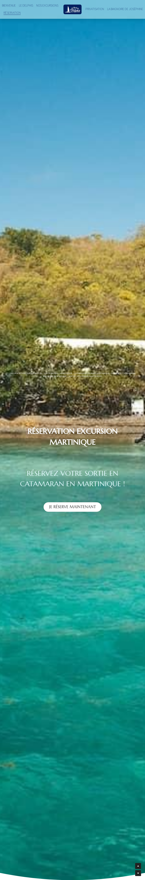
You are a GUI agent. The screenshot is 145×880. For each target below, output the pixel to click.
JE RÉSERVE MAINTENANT (72, 506)
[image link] (72, 9)
